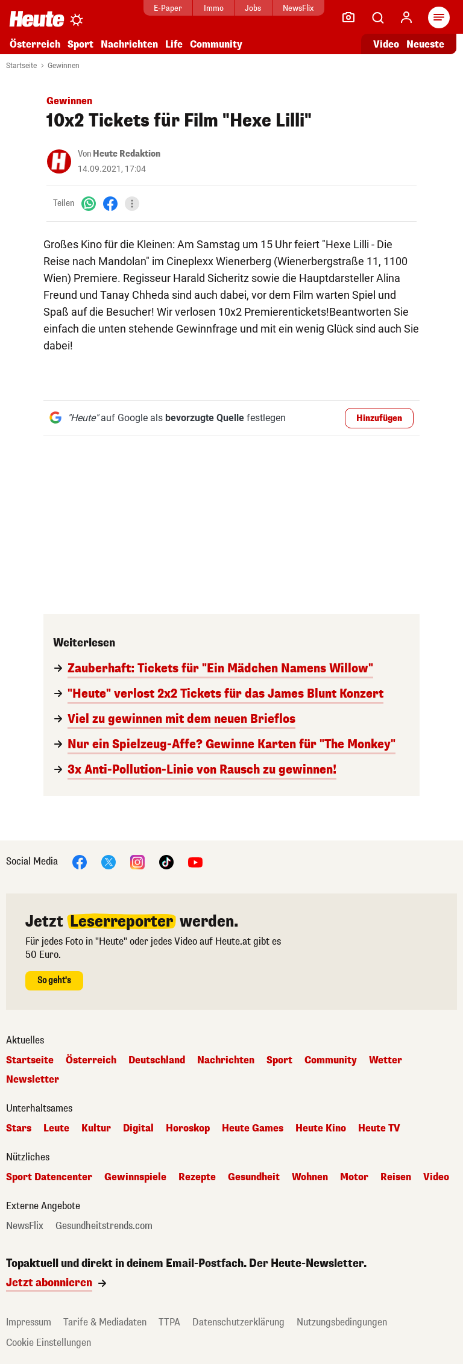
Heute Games (252, 1128)
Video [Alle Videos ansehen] (386, 44)
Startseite (21, 65)
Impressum (28, 1322)
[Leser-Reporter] (348, 17)
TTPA (169, 1322)
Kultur (96, 1128)
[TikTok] (166, 861)
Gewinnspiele (135, 1177)
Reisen (395, 1177)
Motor (354, 1177)
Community (216, 44)
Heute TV (379, 1128)
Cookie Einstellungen (48, 1342)
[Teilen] (132, 203)
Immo (214, 8)
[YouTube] (195, 861)
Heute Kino (320, 1128)
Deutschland (156, 1060)
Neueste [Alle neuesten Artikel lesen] (425, 44)
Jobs (253, 8)
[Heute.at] (37, 18)
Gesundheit (254, 1177)
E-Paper (168, 8)
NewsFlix (298, 8)
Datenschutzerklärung (238, 1322)
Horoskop (188, 1128)
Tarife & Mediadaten (104, 1322)
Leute (56, 1128)
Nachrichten (129, 44)
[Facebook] (110, 203)
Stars (18, 1128)
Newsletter (32, 1080)
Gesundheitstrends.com (104, 1226)
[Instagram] (137, 861)
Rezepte (197, 1177)
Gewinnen (64, 65)
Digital (138, 1128)
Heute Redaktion (126, 154)
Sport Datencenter (49, 1177)
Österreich (35, 44)
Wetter (385, 1060)
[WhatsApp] (88, 203)
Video (436, 1177)
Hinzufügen (379, 418)
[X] (108, 861)
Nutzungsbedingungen (342, 1322)
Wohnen (310, 1177)
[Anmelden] (406, 17)
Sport (80, 44)
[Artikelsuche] (377, 17)
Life (174, 44)
